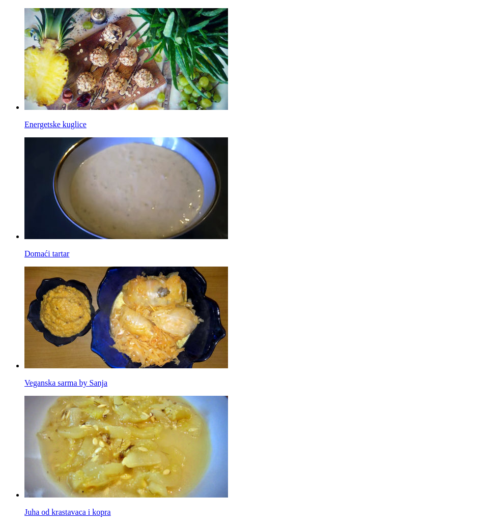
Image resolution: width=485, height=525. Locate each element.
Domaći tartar (46, 253)
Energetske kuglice (55, 124)
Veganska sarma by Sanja (65, 382)
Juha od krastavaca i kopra (67, 512)
